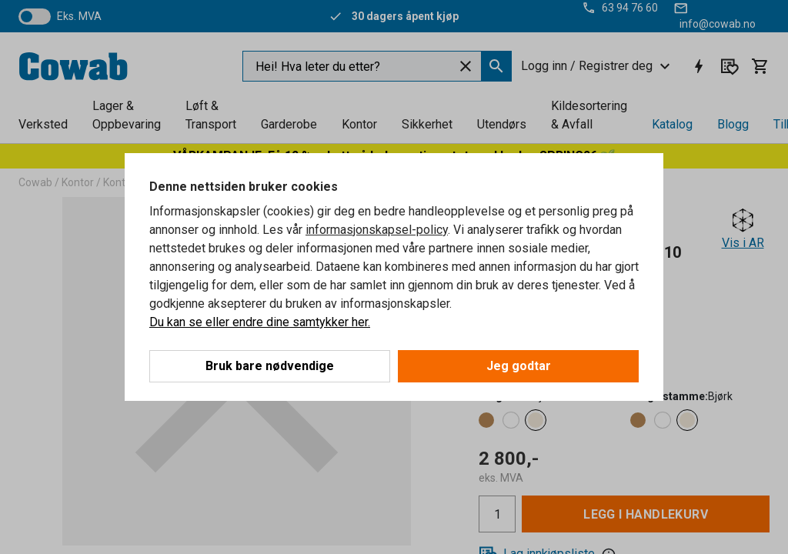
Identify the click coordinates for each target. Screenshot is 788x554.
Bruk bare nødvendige (269, 366)
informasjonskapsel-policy (377, 229)
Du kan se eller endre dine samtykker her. (259, 322)
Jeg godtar (518, 366)
